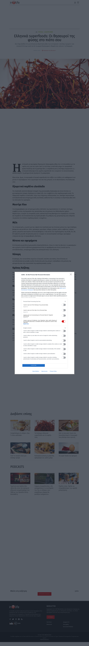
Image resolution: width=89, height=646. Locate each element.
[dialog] (44, 323)
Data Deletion (35, 371)
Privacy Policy (53, 371)
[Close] (71, 274)
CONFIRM (34, 365)
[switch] (64, 305)
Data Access (44, 371)
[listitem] (44, 301)
